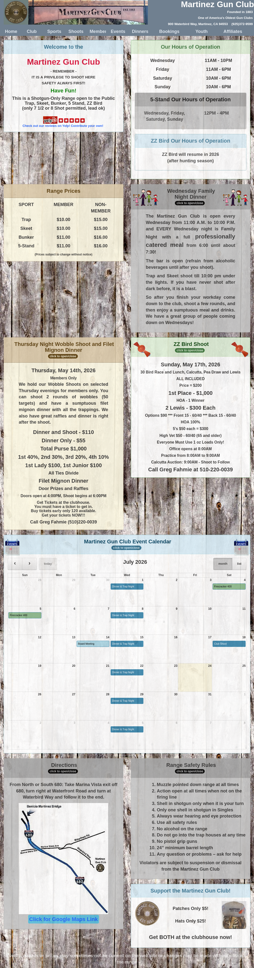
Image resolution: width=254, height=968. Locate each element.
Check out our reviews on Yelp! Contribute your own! (62, 122)
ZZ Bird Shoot (190, 347)
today (48, 564)
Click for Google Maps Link (63, 919)
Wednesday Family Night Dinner (190, 197)
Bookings (169, 31)
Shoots (74, 31)
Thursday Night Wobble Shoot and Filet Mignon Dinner (64, 349)
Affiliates (232, 31)
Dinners (138, 31)
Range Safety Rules (191, 768)
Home (11, 31)
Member (96, 31)
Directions (63, 768)
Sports (53, 31)
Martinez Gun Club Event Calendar (127, 545)
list (239, 564)
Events (117, 31)
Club (32, 31)
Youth (201, 31)
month (222, 564)
